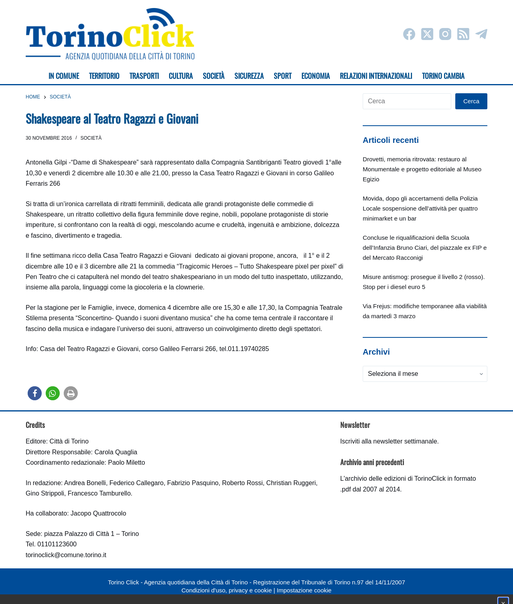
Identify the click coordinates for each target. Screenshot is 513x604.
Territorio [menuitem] (104, 75)
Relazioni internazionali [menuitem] (376, 75)
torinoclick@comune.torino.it (66, 555)
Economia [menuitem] (315, 75)
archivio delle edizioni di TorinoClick (395, 478)
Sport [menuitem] (282, 75)
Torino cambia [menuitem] (443, 75)
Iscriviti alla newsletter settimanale (388, 441)
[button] (35, 393)
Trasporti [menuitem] (144, 75)
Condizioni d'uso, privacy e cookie (227, 590)
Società (91, 138)
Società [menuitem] (213, 75)
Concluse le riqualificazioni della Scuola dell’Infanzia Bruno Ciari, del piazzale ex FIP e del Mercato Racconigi (425, 247)
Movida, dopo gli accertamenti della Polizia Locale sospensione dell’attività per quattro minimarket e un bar (420, 208)
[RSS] (463, 34)
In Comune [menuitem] (63, 75)
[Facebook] (409, 34)
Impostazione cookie (304, 590)
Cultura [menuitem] (181, 75)
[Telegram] (481, 34)
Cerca (471, 101)
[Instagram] (445, 34)
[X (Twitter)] (427, 34)
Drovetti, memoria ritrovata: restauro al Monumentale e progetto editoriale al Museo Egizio (422, 169)
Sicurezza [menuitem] (249, 75)
